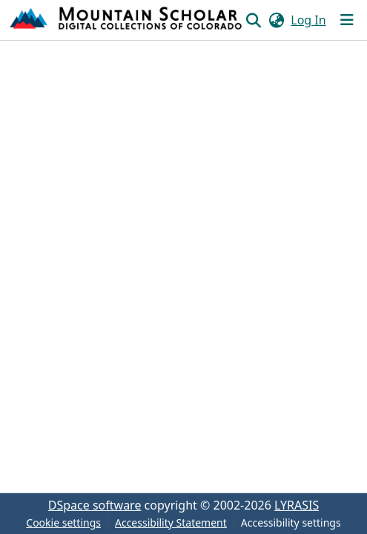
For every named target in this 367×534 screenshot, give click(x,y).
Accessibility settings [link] (291, 522)
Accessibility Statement (171, 522)
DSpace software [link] (95, 505)
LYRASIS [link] (296, 505)
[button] (127, 20)
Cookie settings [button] (63, 522)
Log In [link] (308, 20)
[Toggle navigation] (347, 20)
